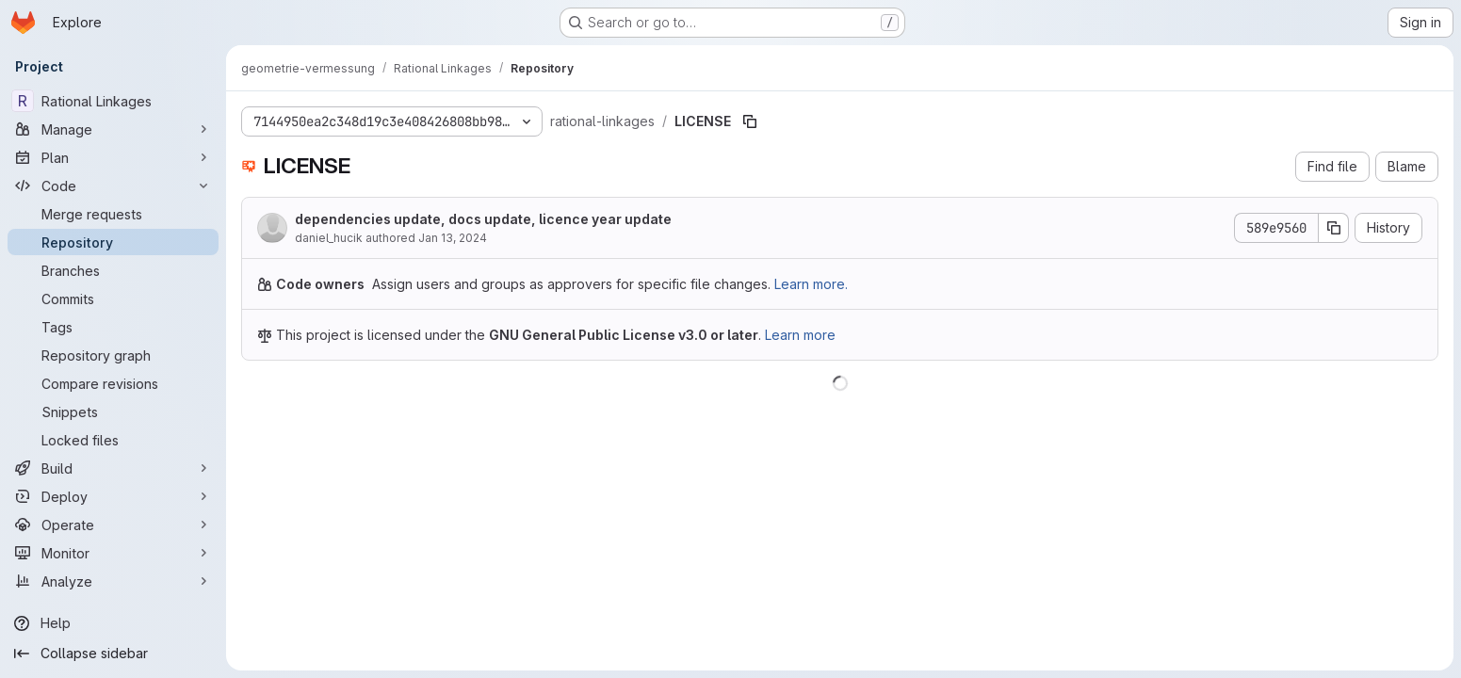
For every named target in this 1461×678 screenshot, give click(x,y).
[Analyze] (113, 581)
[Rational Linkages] (113, 101)
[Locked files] (113, 440)
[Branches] (113, 270)
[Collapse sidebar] (113, 653)
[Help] (113, 623)
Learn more (800, 335)
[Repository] (113, 242)
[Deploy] (113, 496)
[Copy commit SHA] (1334, 228)
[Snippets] (113, 411)
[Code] (113, 185)
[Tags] (113, 327)
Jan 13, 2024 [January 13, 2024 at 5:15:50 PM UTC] (452, 238)
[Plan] (113, 157)
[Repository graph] (113, 355)
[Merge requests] (113, 214)
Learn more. (811, 284)
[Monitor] (113, 553)
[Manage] (113, 129)
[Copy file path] (750, 121)
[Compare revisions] (113, 383)
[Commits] (113, 298)
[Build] (113, 468)
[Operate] (113, 524)
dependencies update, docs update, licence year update (483, 219)
